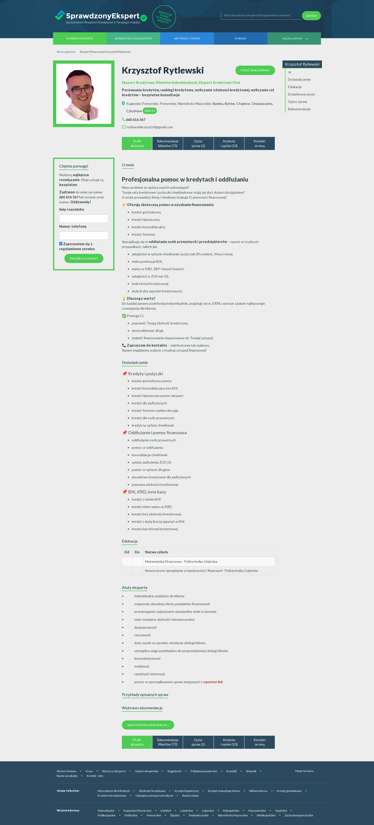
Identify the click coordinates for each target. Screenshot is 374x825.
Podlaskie (131, 815)
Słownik (251, 771)
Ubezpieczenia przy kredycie (154, 795)
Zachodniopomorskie (299, 815)
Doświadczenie (299, 79)
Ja (289, 72)
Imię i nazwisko (71, 209)
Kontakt (231, 771)
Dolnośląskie (106, 810)
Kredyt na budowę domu (224, 791)
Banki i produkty (67, 776)
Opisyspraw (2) (198, 143)
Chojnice (243, 103)
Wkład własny (258, 791)
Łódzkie (166, 810)
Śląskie (175, 815)
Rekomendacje (299, 109)
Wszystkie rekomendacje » (148, 725)
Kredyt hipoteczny (187, 791)
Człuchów (134, 111)
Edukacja (294, 87)
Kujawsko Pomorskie (142, 103)
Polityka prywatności (204, 771)
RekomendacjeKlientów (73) (167, 143)
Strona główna (66, 52)
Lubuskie (208, 810)
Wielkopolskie (266, 815)
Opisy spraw (297, 101)
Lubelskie (186, 810)
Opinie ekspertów (146, 771)
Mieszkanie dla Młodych (114, 791)
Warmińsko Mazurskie (194, 103)
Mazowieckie (257, 810)
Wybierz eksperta (79, 38)
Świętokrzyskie (199, 815)
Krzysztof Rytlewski (302, 64)
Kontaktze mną (259, 143)
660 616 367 (135, 119)
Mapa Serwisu (304, 771)
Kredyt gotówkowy (289, 791)
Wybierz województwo (133, 38)
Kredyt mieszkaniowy (112, 795)
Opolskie (281, 810)
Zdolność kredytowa (152, 791)
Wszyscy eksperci (114, 771)
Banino (218, 103)
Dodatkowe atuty (301, 94)
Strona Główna (66, 771)
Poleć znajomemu (255, 70)
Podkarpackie (106, 815)
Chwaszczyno (261, 103)
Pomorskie (168, 103)
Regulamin (175, 771)
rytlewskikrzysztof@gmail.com (150, 127)
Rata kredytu (190, 795)
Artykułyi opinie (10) (229, 143)
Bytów (230, 103)
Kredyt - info (95, 776)
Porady (240, 38)
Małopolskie (231, 810)
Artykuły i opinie (187, 38)
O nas (89, 771)
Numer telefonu (72, 226)
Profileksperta (137, 143)
